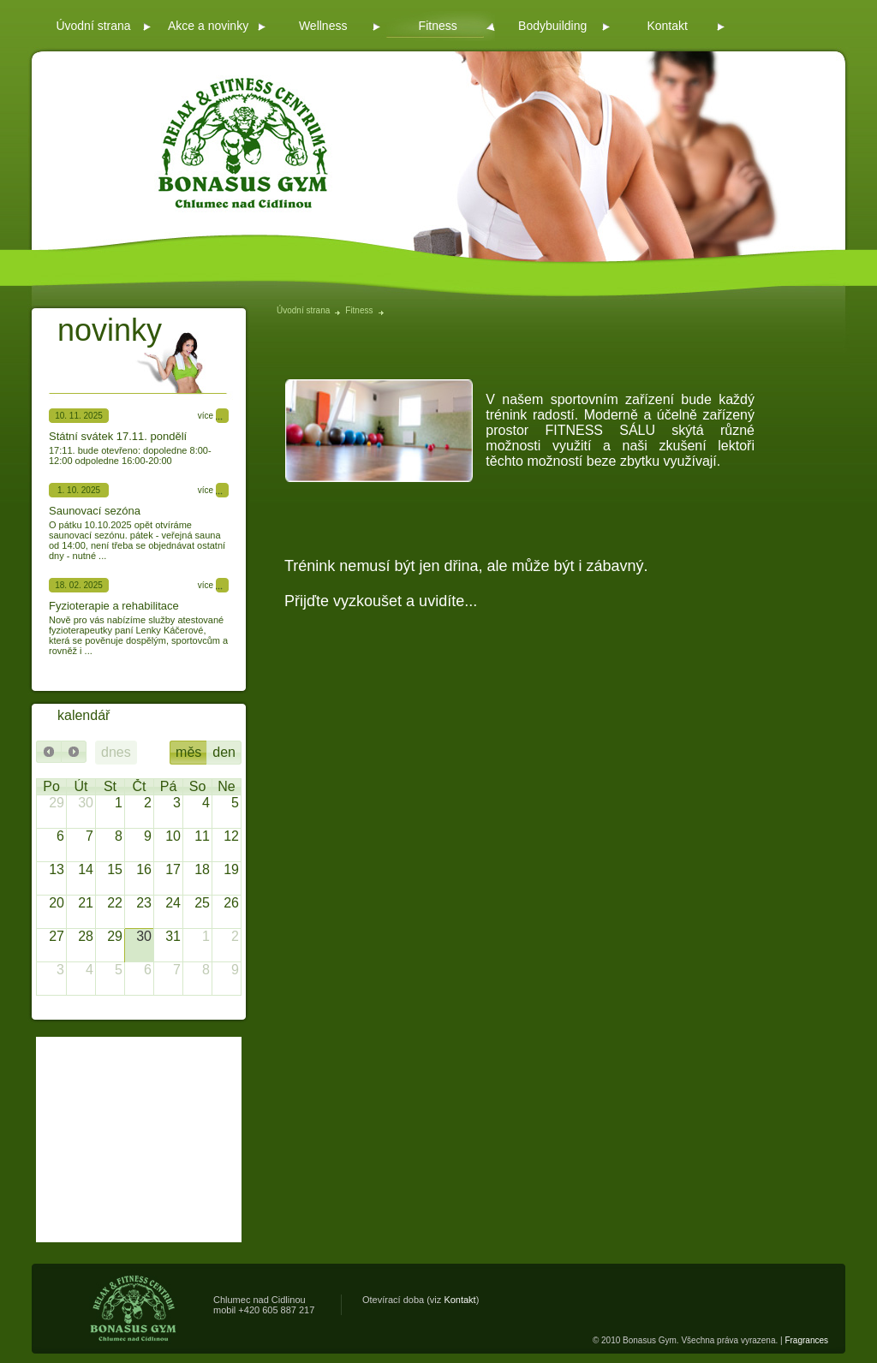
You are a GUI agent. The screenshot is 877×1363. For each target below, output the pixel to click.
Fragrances (806, 1340)
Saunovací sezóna (94, 510)
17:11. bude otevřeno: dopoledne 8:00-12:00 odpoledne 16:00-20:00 (130, 455)
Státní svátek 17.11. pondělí (118, 436)
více (205, 415)
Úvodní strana (303, 310)
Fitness (359, 310)
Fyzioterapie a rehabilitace (114, 605)
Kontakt (459, 1300)
